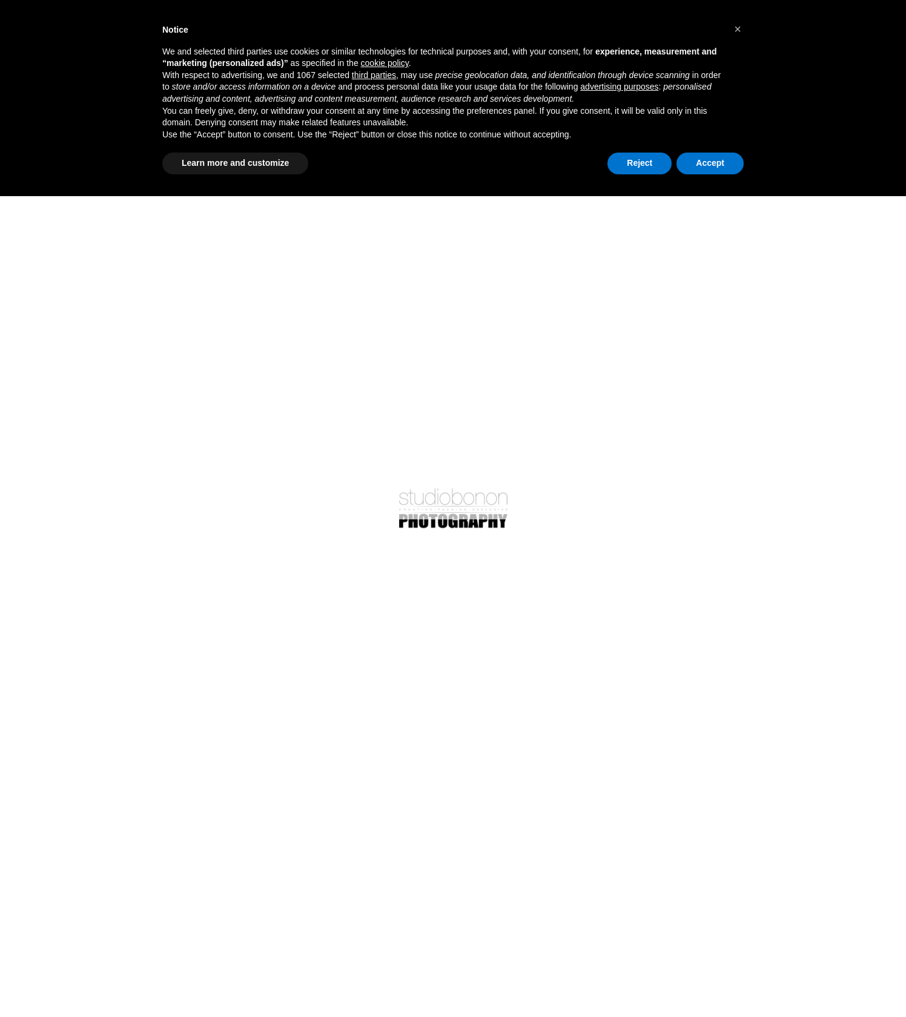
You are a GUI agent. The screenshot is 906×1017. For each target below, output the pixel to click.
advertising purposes (619, 86)
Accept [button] (710, 163)
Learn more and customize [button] (235, 163)
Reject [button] (639, 163)
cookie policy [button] (385, 63)
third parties (374, 75)
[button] (737, 29)
